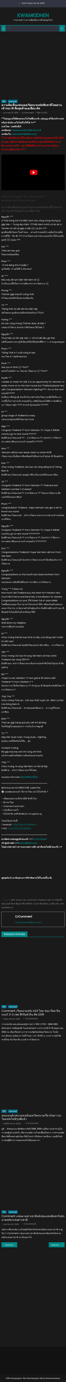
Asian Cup (21, 899)
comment (32, 899)
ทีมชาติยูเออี (16, 903)
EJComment (28, 112)
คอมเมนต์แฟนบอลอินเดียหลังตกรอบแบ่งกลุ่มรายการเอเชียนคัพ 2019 (11, 1244)
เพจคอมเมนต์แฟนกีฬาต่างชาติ (26, 130)
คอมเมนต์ (13, 101)
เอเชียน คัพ (54, 903)
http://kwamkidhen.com (28, 922)
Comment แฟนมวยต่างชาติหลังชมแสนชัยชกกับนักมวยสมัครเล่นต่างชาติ (33, 1218)
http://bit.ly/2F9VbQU (19, 828)
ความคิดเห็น (57, 899)
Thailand (42, 899)
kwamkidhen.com (28, 843)
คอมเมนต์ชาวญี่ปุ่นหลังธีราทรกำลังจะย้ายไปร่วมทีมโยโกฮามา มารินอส (58, 1244)
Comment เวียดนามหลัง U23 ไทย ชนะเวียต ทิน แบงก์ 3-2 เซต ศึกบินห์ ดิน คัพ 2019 (31, 1012)
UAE (49, 899)
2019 (13, 899)
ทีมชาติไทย (27, 903)
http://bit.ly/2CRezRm (24, 824)
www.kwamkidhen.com (24, 134)
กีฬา (4, 101)
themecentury (53, 1378)
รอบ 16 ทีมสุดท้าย (40, 903)
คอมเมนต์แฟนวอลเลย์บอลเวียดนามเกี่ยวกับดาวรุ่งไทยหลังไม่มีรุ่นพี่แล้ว (31, 1117)
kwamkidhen (33, 15)
